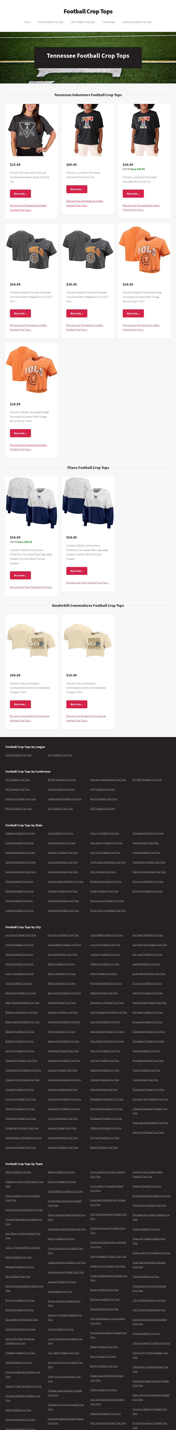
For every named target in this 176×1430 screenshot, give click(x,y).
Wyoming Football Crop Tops (148, 891)
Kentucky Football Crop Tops (63, 852)
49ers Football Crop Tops (18, 1172)
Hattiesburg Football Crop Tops (64, 1060)
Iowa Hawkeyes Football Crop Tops (66, 1272)
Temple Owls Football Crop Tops (149, 1205)
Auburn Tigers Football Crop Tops (23, 1247)
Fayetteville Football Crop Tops (64, 1021)
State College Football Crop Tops (150, 1002)
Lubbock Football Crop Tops (105, 954)
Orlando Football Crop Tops (104, 1079)
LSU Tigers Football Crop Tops (63, 1352)
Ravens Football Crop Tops (104, 1366)
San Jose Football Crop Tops (147, 954)
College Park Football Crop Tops (22, 1128)
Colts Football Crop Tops (18, 1410)
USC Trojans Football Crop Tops (149, 1309)
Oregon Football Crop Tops (104, 891)
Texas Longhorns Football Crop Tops (151, 1252)
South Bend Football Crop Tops (149, 973)
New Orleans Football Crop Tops (107, 1041)
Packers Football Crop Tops (104, 1289)
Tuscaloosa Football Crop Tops (148, 1089)
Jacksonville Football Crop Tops (64, 1099)
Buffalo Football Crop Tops (19, 1041)
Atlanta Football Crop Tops (19, 964)
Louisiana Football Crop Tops (63, 862)
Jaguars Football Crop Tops (62, 1281)
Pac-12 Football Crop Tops (103, 798)
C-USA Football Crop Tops (61, 789)
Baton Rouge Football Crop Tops (22, 1002)
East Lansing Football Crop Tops (64, 993)
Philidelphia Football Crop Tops (106, 1108)
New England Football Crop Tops (107, 1031)
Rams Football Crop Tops (103, 1356)
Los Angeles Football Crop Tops (106, 935)
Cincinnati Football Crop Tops (21, 1099)
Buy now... (20, 193)
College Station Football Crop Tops (24, 1137)
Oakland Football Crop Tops (104, 1070)
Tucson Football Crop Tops (146, 1070)
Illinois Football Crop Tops (19, 900)
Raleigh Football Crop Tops (104, 1147)
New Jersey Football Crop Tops (106, 842)
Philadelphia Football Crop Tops (106, 1099)
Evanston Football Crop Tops (63, 1012)
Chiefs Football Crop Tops (19, 1362)
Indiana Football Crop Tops (20, 910)
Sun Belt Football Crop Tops (147, 779)
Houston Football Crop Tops (62, 1070)
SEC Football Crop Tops (102, 808)
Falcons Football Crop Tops (62, 1181)
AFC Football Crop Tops (18, 789)
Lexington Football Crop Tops (63, 1147)
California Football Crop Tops (21, 862)
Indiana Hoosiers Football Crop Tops (66, 1262)
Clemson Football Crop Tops (20, 1108)
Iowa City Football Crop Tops (63, 1089)
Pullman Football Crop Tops (104, 1137)
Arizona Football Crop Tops (20, 842)
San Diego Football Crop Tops (148, 935)
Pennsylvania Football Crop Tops (107, 900)
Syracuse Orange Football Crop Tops (151, 1195)
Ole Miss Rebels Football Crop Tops (108, 1256)
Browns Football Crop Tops (20, 1309)
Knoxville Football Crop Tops (63, 1118)
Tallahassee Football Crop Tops (149, 1031)
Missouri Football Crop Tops (104, 833)
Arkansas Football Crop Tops (20, 852)
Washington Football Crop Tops (149, 862)
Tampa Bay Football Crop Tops (148, 1041)
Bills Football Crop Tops (18, 1276)
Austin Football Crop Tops (19, 983)
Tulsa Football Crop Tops (145, 1079)
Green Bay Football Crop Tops (63, 1050)
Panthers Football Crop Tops (105, 1299)
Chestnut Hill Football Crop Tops (22, 1079)
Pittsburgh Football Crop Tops (105, 1128)
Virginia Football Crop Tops (146, 852)
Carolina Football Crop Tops (20, 1050)
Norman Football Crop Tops (104, 1060)
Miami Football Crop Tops (103, 973)
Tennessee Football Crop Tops (148, 833)
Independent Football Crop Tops (64, 798)
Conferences (109, 21)
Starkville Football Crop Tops (148, 993)
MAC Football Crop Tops (60, 808)
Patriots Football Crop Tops (104, 1309)
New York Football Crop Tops (105, 852)
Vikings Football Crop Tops (146, 1333)
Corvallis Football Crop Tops (62, 954)
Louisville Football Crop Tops (105, 944)
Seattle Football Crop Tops (146, 964)
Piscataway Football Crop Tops (106, 1118)
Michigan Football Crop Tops (62, 891)
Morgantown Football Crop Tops (107, 1002)
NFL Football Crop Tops (83, 21)
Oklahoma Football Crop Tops (105, 881)
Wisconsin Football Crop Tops (148, 881)
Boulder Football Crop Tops (20, 1031)
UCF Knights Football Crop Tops (149, 1300)
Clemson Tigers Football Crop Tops (24, 1386)
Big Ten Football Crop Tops (62, 779)
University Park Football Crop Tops (150, 1099)
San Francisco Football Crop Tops (150, 944)
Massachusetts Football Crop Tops (65, 881)
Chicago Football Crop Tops (20, 1089)
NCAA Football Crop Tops (50, 21)
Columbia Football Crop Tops (21, 1147)
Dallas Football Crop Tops (61, 964)
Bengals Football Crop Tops (20, 1266)
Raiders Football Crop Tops (104, 1346)
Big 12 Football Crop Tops (19, 808)
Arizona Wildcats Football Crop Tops (24, 1209)
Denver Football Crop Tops (61, 973)
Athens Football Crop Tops (19, 954)
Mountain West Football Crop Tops (108, 779)
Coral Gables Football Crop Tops (64, 944)
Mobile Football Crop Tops (104, 993)
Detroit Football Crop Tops (61, 983)
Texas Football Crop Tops (145, 842)
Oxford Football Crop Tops (104, 1089)
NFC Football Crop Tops (102, 789)
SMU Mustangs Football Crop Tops (108, 1423)
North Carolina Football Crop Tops (108, 862)
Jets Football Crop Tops (60, 1291)
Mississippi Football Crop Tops (63, 910)
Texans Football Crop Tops (146, 1229)
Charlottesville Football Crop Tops (23, 1070)
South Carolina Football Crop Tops (108, 910)
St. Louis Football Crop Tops (147, 983)
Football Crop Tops (88, 11)
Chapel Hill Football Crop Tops (21, 1060)
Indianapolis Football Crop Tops (64, 1079)
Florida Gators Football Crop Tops (65, 1191)
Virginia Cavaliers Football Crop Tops (151, 1343)
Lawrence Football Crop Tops (63, 1137)
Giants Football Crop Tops (61, 1238)
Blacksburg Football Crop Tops (21, 1012)
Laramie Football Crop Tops (62, 1128)
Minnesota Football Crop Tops (63, 900)
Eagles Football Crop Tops (61, 1172)
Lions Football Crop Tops (61, 1329)
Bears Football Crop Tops (19, 1257)
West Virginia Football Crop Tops (149, 871)
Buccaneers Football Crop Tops (22, 1319)
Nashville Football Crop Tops (105, 1021)
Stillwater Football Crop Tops (148, 1012)
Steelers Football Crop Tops (147, 1186)
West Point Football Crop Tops (148, 1132)
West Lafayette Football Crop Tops (150, 1122)
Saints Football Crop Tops (103, 1389)
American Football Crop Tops (21, 798)
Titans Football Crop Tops (146, 1276)
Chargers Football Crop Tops (20, 1352)
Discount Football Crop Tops (137, 21)
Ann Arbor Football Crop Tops (21, 935)
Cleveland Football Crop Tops (21, 1118)
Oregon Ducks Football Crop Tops (107, 1266)
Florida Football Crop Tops (19, 881)
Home (27, 21)
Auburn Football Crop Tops (20, 973)
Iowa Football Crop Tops (60, 833)
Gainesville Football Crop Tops (63, 1041)
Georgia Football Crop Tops (20, 891)
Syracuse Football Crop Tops (147, 1021)
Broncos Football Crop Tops (20, 1300)
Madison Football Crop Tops (104, 964)
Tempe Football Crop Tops (146, 1050)
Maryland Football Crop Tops (63, 871)
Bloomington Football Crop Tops (23, 1021)
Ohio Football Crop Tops (103, 871)
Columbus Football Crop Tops (63, 935)
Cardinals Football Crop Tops (20, 1329)
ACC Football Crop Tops (18, 779)
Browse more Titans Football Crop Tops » (31, 587)
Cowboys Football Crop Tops (20, 1419)
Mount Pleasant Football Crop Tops (108, 1012)
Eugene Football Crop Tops (62, 1002)
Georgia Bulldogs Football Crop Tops (67, 1229)
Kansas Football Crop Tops (61, 842)
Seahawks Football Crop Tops (105, 1413)
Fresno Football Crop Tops (61, 1031)
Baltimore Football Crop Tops (21, 993)
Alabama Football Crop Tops (20, 833)
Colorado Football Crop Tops (20, 871)
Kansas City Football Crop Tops (64, 1108)
